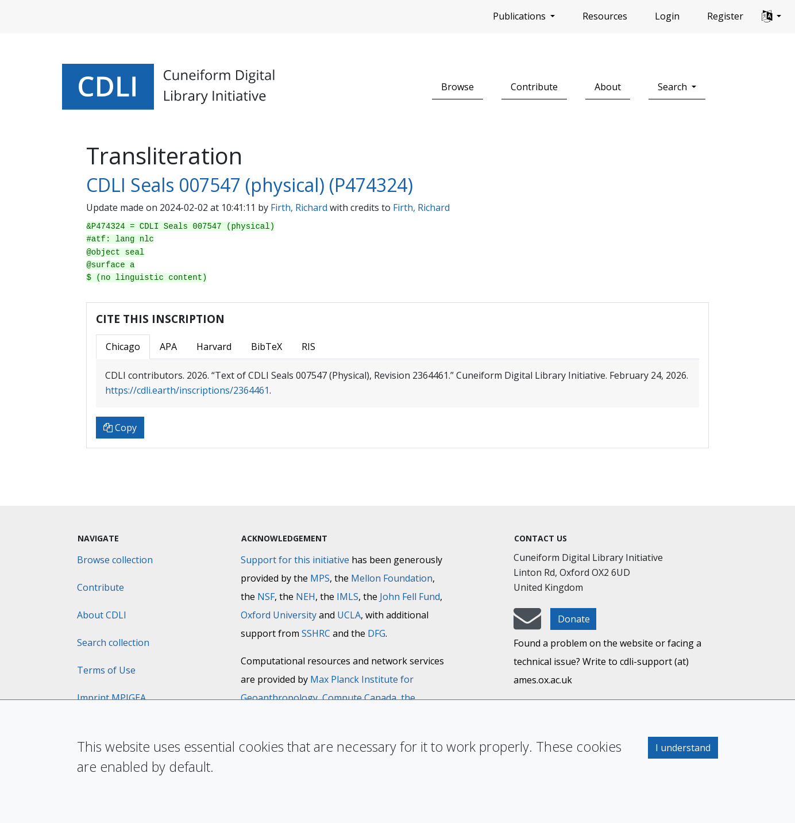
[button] (771, 17)
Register (725, 16)
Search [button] (673, 86)
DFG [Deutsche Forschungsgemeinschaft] (376, 633)
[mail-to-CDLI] (527, 624)
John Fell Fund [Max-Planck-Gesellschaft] (410, 596)
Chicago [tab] (123, 346)
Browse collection (115, 559)
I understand (683, 747)
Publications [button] (520, 16)
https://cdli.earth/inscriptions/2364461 (187, 390)
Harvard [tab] (213, 346)
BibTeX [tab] (266, 346)
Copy (120, 427)
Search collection (113, 642)
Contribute (534, 86)
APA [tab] (168, 346)
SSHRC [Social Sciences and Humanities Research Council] (316, 633)
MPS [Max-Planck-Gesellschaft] (320, 578)
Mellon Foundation (392, 578)
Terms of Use (106, 670)
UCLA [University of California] (349, 615)
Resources (604, 16)
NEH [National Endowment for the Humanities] (305, 596)
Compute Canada (359, 697)
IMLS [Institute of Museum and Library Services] (347, 596)
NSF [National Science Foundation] (266, 596)
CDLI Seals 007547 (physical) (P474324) (249, 184)
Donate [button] (574, 619)
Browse (457, 86)
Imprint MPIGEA (111, 697)
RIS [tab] (308, 346)
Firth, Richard (299, 207)
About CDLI (101, 615)
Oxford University (279, 615)
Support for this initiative (295, 559)
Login (667, 16)
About (608, 86)
